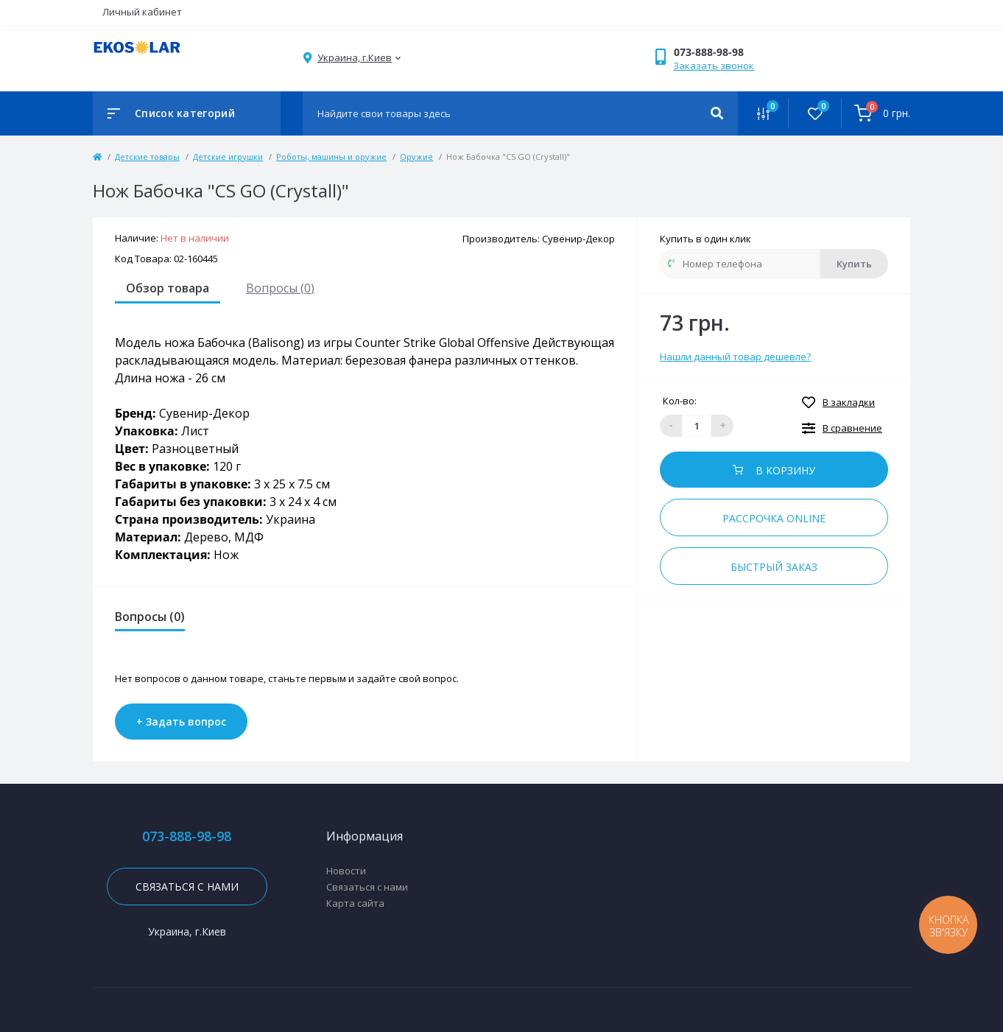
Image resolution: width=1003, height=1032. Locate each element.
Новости (346, 870)
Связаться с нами (187, 887)
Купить (854, 263)
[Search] (717, 113)
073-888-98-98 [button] (186, 836)
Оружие (416, 156)
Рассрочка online (774, 518)
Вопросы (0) (280, 288)
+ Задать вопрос (181, 722)
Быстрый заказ (774, 567)
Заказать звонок (713, 65)
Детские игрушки (228, 156)
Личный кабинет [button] (142, 11)
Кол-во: (680, 400)
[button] (721, 52)
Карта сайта (355, 903)
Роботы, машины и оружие (331, 156)
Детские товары (147, 156)
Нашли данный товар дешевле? (735, 356)
